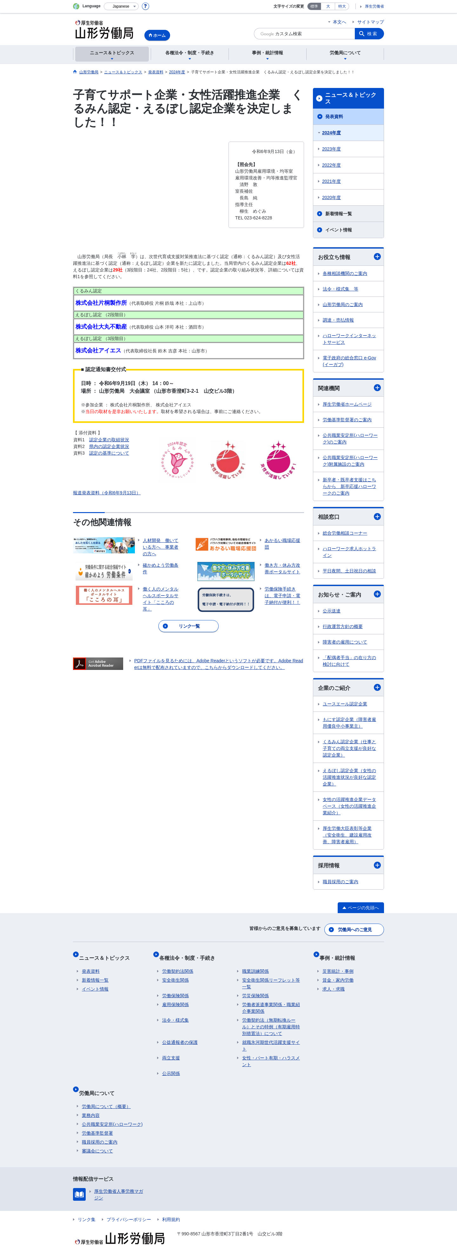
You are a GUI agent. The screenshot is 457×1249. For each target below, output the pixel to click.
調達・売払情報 (338, 320)
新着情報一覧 (338, 213)
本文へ (339, 22)
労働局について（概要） (106, 1095)
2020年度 (331, 197)
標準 (314, 6)
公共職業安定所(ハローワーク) (112, 1112)
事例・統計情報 (340, 955)
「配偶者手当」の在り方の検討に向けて (349, 663)
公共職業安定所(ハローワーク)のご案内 (350, 440)
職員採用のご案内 (340, 884)
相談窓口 (349, 518)
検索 (372, 33)
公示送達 (332, 613)
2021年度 (331, 181)
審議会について (97, 1139)
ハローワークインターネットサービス (349, 339)
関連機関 (349, 388)
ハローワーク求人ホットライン (349, 553)
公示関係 (171, 1068)
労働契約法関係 (177, 966)
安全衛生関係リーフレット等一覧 (271, 978)
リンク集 (87, 1208)
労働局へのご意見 (355, 930)
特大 (342, 6)
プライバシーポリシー (129, 1208)
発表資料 (334, 116)
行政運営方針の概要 (343, 628)
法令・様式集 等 (340, 289)
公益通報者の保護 (180, 1037)
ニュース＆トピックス (350, 98)
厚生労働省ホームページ (347, 405)
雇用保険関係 (175, 999)
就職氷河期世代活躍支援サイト (271, 1040)
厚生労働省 (374, 6)
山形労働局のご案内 (343, 304)
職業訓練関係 (255, 966)
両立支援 (171, 1052)
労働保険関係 (175, 990)
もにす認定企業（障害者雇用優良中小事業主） (349, 725)
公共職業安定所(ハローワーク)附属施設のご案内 (350, 462)
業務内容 (91, 1103)
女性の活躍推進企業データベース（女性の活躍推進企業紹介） (349, 809)
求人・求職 (333, 983)
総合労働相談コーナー (345, 534)
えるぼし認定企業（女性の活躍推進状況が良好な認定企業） (349, 780)
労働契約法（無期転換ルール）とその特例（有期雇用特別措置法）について (271, 1021)
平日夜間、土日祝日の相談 (349, 572)
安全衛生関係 (175, 975)
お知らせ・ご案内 (349, 596)
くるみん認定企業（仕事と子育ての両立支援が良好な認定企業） (349, 751)
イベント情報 (338, 229)
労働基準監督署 (97, 1121)
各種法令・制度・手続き (190, 955)
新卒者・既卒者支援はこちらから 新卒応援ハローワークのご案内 (349, 487)
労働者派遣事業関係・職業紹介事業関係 (271, 1003)
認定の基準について (109, 453)
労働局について (99, 1084)
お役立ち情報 (349, 257)
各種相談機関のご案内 (345, 273)
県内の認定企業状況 (109, 446)
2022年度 (331, 165)
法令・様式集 (175, 1015)
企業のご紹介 (349, 690)
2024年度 (331, 132)
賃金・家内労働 (338, 975)
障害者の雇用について (345, 644)
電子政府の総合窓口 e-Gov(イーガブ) (349, 361)
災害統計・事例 (338, 966)
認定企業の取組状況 (109, 439)
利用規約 (171, 1208)
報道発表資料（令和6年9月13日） (107, 492)
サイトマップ (370, 22)
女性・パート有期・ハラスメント (271, 1056)
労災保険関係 (255, 990)
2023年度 (331, 148)
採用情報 (349, 868)
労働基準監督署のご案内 (347, 421)
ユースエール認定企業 (345, 706)
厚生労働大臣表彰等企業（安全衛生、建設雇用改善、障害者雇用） (347, 838)
